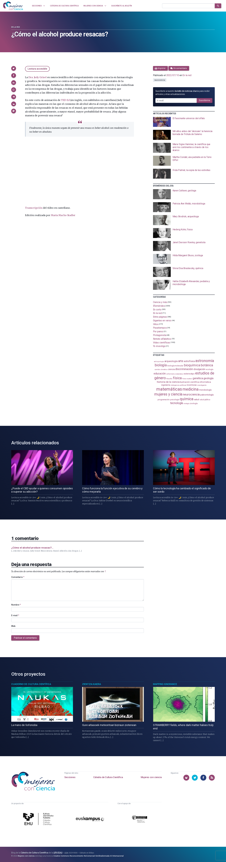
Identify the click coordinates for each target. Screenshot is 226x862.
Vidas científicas (161, 342)
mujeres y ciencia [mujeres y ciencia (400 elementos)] (168, 394)
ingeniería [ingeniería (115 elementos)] (165, 385)
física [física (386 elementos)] (177, 378)
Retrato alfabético (162, 338)
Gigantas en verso (162, 320)
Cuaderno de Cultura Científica (31, 684)
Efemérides (159, 305)
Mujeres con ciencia (151, 777)
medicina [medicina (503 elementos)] (190, 389)
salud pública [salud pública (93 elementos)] (205, 400)
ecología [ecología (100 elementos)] (209, 369)
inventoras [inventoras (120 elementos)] (192, 385)
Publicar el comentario (25, 637)
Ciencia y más (160, 302)
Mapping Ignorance (165, 684)
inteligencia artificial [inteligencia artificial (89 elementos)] (178, 385)
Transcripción (33, 207)
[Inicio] (13, 6)
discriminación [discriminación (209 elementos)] (184, 369)
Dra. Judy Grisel (37, 77)
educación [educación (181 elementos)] (160, 373)
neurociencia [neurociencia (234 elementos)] (191, 394)
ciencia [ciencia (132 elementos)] (171, 369)
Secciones (69, 777)
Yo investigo (159, 346)
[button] (13, 68)
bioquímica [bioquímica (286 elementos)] (192, 365)
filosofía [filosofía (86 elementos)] (169, 379)
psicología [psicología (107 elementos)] (174, 399)
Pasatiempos (160, 327)
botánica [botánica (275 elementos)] (207, 365)
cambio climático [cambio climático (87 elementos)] (161, 369)
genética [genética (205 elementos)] (198, 378)
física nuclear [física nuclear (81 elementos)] (187, 379)
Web (13, 626)
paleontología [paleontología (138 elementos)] (207, 394)
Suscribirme (204, 100)
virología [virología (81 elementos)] (186, 404)
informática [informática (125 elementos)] (205, 382)
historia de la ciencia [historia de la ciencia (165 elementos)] (168, 381)
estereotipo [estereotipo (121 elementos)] (189, 374)
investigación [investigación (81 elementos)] (201, 385)
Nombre (16, 605)
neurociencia (159, 80)
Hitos (156, 324)
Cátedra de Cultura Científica (108, 777)
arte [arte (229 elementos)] (180, 361)
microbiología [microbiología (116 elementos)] (205, 390)
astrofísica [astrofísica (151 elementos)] (189, 361)
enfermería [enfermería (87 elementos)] (170, 374)
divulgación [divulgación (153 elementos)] (199, 369)
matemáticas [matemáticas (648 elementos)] (169, 389)
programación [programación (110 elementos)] (164, 399)
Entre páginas (160, 316)
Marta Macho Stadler (63, 215)
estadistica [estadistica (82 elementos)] (179, 374)
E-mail (15, 615)
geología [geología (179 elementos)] (208, 378)
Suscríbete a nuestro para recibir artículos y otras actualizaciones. (182, 92)
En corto (157, 309)
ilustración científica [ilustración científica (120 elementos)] (189, 382)
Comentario (17, 577)
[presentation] (184, 122)
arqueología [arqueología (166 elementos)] (171, 361)
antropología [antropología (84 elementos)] (159, 361)
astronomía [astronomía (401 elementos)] (204, 361)
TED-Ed (65, 100)
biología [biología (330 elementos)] (161, 365)
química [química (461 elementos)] (186, 399)
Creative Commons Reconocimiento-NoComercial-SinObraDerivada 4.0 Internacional (88, 856)
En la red (15, 27)
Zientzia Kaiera (91, 684)
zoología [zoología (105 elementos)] (193, 403)
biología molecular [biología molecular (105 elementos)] (175, 366)
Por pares (158, 331)
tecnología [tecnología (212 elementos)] (176, 403)
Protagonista (159, 335)
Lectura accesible (37, 68)
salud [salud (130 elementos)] (196, 399)
